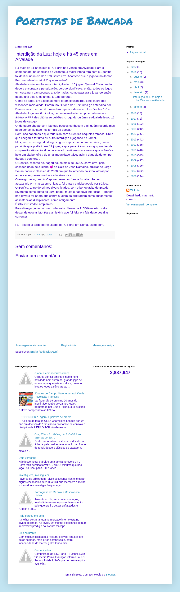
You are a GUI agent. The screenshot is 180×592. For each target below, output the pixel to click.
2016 (134, 123)
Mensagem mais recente (31, 345)
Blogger (110, 574)
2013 (134, 139)
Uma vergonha (27, 457)
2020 (134, 66)
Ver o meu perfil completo (141, 204)
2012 (134, 144)
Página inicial (69, 345)
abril (136, 87)
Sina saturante (27, 533)
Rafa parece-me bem (31, 515)
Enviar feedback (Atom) (44, 351)
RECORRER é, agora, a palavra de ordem (46, 417)
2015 (134, 129)
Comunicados (42, 550)
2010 (134, 155)
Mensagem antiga (103, 345)
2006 (134, 176)
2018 (134, 113)
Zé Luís (135, 190)
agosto (138, 76)
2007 (134, 170)
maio (137, 82)
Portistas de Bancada (74, 20)
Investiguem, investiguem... (35, 475)
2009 (134, 160)
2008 (134, 165)
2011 (134, 150)
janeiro (138, 106)
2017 (134, 118)
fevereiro (139, 92)
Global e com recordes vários (51, 373)
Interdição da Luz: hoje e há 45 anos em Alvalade (148, 98)
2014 (134, 134)
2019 (134, 72)
